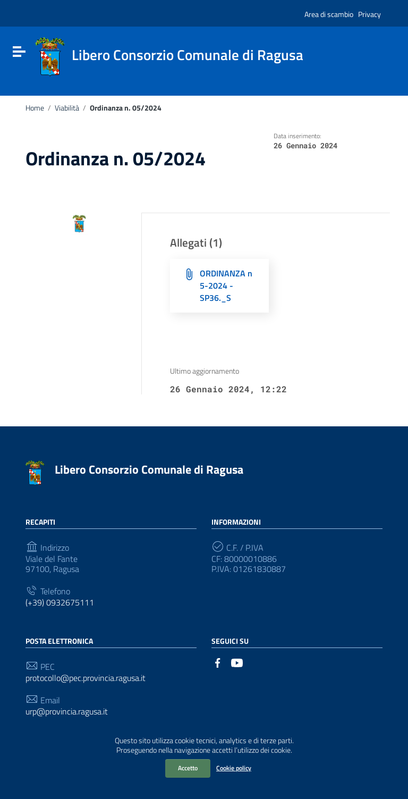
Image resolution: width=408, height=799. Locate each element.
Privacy (369, 14)
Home (35, 108)
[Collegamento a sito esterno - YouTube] (237, 661)
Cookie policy (233, 768)
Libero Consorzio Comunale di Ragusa (149, 469)
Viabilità (67, 108)
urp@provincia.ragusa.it (67, 712)
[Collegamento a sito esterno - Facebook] (217, 661)
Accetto (188, 768)
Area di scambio (328, 14)
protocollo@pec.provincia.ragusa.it (86, 678)
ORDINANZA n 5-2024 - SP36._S (226, 285)
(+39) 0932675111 (60, 603)
